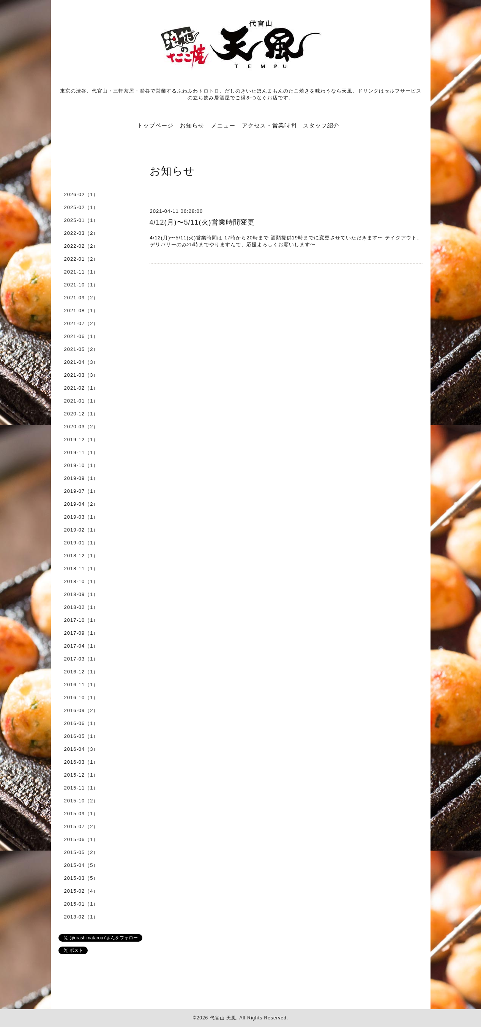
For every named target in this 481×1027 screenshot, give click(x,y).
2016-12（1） (81, 672)
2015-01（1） (81, 904)
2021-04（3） (81, 362)
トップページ (155, 125)
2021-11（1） (81, 272)
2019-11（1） (81, 452)
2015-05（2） (81, 852)
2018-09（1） (81, 594)
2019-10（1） (81, 465)
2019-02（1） (81, 530)
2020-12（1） (81, 414)
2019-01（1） (81, 543)
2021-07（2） (81, 323)
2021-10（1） (81, 285)
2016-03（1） (81, 762)
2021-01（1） (81, 401)
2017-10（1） (81, 620)
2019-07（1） (81, 491)
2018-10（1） (81, 581)
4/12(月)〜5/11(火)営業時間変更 (202, 222)
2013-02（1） (81, 917)
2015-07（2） (81, 826)
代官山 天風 (223, 1018)
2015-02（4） (81, 891)
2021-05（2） (81, 349)
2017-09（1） (81, 633)
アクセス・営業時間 (269, 125)
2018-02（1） (81, 607)
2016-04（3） (81, 749)
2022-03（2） (81, 233)
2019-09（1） (81, 478)
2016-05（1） (81, 736)
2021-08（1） (81, 310)
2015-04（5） (81, 865)
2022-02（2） (81, 246)
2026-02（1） (81, 194)
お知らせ (192, 125)
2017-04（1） (81, 646)
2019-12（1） (81, 439)
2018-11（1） (81, 568)
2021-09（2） (81, 297)
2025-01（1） (81, 220)
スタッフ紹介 (321, 125)
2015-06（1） (81, 839)
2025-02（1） (81, 207)
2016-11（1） (81, 684)
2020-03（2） (81, 426)
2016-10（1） (81, 697)
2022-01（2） (81, 259)
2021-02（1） (81, 388)
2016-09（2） (81, 710)
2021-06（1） (81, 336)
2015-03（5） (81, 878)
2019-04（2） (81, 504)
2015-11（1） (81, 788)
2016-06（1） (81, 723)
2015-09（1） (81, 813)
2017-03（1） (81, 659)
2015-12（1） (81, 775)
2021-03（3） (81, 375)
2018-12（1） (81, 555)
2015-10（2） (81, 801)
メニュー (223, 125)
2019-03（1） (81, 517)
